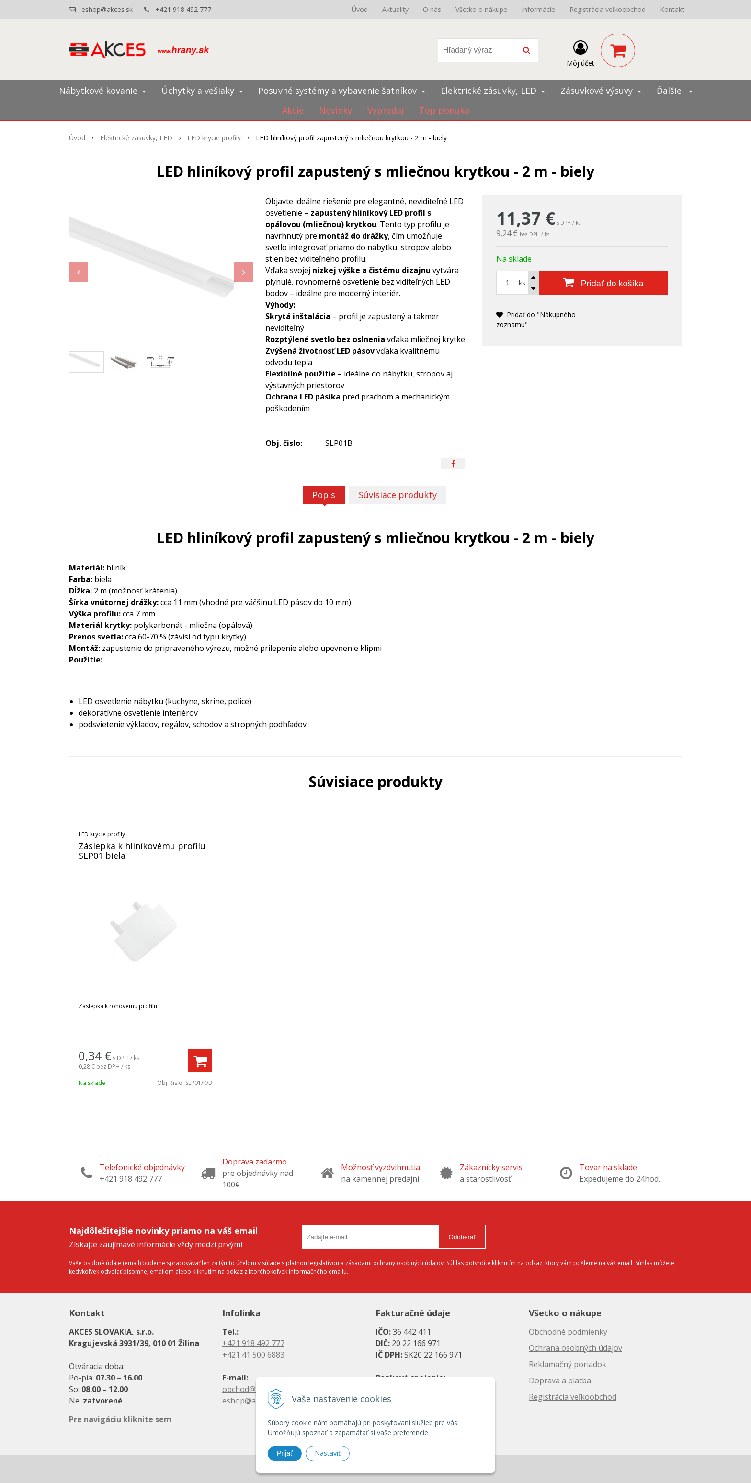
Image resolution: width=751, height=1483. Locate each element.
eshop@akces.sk (107, 9)
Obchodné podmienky (568, 1331)
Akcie (293, 110)
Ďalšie (675, 90)
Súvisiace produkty (398, 495)
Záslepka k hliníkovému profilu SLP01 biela (142, 850)
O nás (432, 9)
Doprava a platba (560, 1380)
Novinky (335, 110)
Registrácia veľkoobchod (607, 9)
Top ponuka (444, 110)
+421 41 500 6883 (253, 1354)
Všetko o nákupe (481, 9)
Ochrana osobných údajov (575, 1348)
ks (522, 282)
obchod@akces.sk (253, 1389)
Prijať (285, 1453)
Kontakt (672, 9)
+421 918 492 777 (183, 9)
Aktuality (395, 9)
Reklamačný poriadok (567, 1364)
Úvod (360, 9)
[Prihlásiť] (580, 52)
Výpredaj (385, 110)
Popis (323, 495)
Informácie (538, 9)
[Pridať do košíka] (603, 283)
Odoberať (462, 1237)
